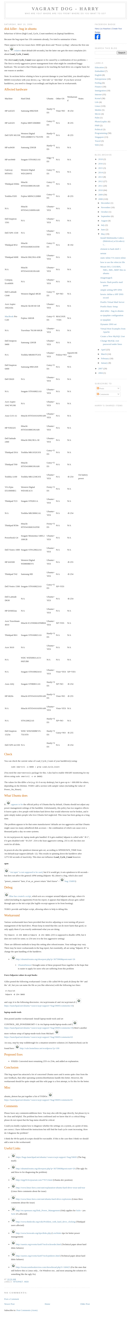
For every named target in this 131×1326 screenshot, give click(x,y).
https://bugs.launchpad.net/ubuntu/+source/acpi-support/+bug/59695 (44, 1156)
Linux (97, 106)
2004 (100, 373)
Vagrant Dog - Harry (65, 8)
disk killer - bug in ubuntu (20, 28)
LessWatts (56, 1232)
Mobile (98, 110)
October (105, 212)
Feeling (98, 83)
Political (98, 129)
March (104, 354)
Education (99, 67)
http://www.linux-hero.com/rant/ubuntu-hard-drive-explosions (41, 1198)
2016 (100, 163)
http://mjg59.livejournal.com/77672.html (31, 1179)
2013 (100, 177)
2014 (100, 172)
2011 (100, 185)
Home (47, 1303)
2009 (100, 194)
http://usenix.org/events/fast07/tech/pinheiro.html (35, 1255)
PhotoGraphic (101, 121)
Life (97, 102)
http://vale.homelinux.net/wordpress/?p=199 (37, 1047)
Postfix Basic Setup (109, 306)
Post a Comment (11, 1298)
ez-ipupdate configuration (111, 315)
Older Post (85, 1303)
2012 (100, 181)
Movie (98, 114)
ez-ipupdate (105, 320)
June (103, 229)
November (106, 207)
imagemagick (106, 277)
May (103, 234)
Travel (97, 141)
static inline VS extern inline (113, 258)
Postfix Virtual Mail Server (112, 302)
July (103, 225)
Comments (103, 394)
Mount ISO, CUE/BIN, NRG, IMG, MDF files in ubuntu (113, 270)
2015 (100, 168)
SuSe (78, 1209)
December (106, 203)
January (104, 363)
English (98, 75)
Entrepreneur (100, 79)
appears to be (14, 804)
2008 (100, 199)
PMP (97, 125)
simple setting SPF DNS (111, 290)
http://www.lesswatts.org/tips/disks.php (31, 1232)
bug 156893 (67, 880)
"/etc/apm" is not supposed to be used (23, 871)
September (106, 216)
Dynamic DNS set (108, 324)
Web (26, 1281)
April (103, 349)
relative (15, 50)
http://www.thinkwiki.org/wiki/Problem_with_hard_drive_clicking (43, 1221)
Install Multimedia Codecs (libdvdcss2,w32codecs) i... (112, 241)
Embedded (99, 71)
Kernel (98, 98)
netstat (103, 253)
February (105, 358)
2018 (100, 159)
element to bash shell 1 (110, 249)
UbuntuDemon (24, 964)
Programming (101, 133)
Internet (18, 1281)
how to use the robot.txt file (112, 262)
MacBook (9, 316)
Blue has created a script (17, 895)
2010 (100, 190)
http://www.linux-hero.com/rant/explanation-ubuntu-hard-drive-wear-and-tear (48, 1187)
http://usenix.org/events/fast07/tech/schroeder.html (36, 1243)
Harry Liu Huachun (103, 29)
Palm (97, 117)
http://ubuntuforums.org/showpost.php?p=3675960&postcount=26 (43, 958)
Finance (98, 86)
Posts (100, 388)
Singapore (99, 137)
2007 (100, 368)
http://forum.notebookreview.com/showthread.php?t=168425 (40, 1266)
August (104, 220)
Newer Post (9, 1303)
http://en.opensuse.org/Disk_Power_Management (35, 1209)
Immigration (100, 90)
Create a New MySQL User (112, 336)
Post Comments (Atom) (27, 1309)
